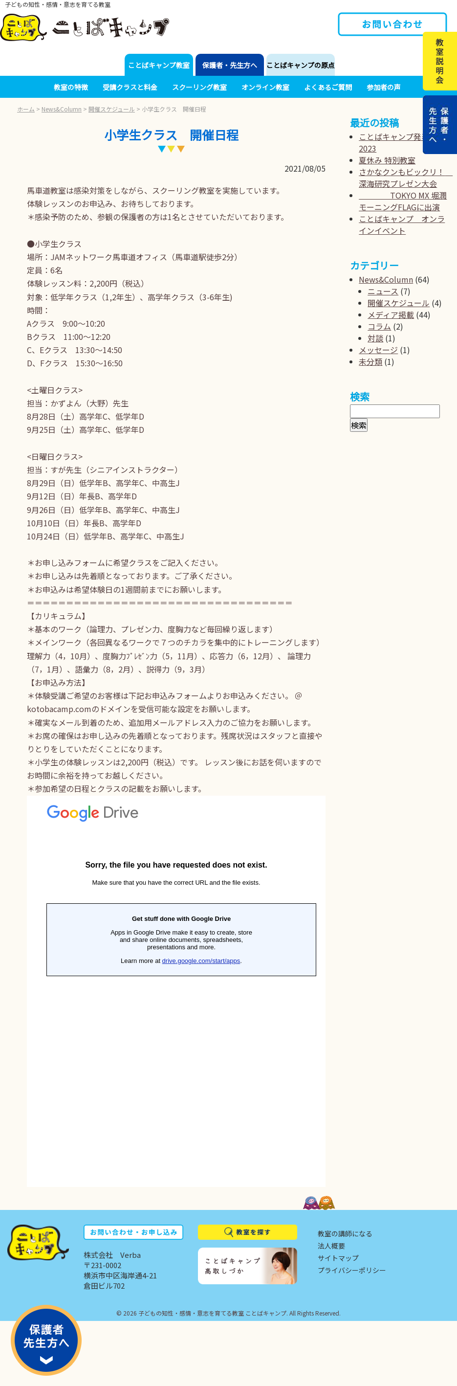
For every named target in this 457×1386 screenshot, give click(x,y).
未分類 (370, 361)
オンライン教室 (265, 87)
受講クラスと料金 (130, 87)
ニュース (383, 291)
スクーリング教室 (199, 87)
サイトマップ (338, 1258)
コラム (379, 326)
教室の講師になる (345, 1233)
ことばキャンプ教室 (159, 65)
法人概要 (331, 1246)
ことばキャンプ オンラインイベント (402, 224)
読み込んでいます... (176, 991)
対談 (375, 338)
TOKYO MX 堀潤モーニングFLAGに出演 (403, 201)
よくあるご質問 (328, 87)
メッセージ (378, 350)
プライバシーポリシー (352, 1270)
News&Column (62, 109)
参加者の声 (384, 87)
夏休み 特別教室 (387, 160)
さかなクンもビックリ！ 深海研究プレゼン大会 (406, 177)
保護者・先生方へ (229, 65)
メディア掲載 (391, 314)
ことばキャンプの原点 (300, 65)
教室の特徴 (71, 87)
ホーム (26, 109)
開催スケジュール (111, 109)
